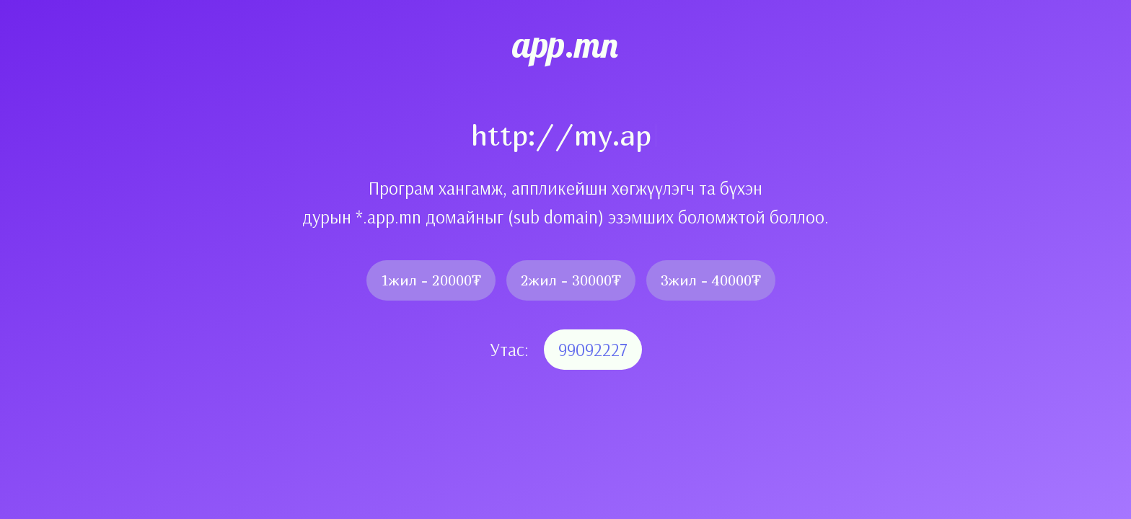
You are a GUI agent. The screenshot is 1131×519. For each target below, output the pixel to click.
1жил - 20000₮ (431, 280)
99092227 (593, 349)
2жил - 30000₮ (571, 280)
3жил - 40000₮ (711, 280)
